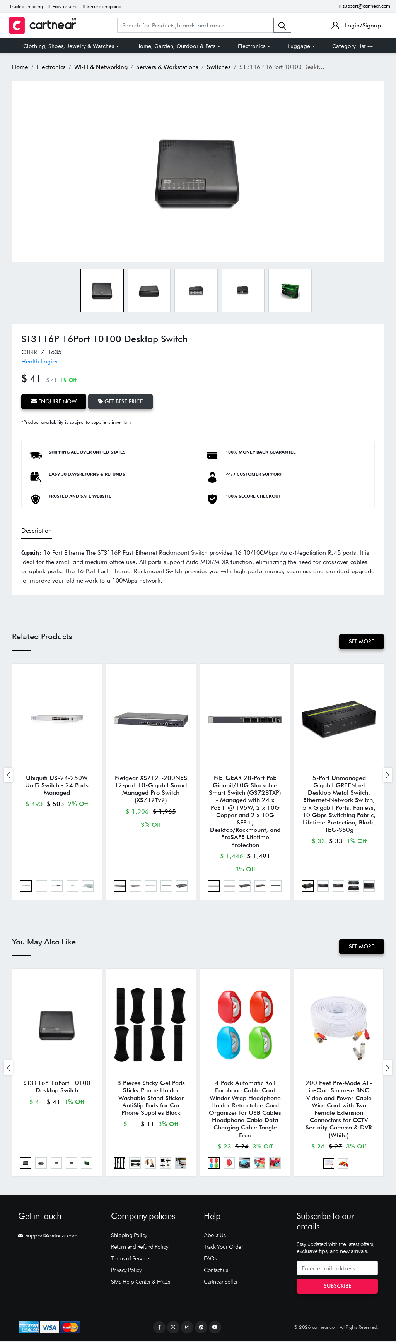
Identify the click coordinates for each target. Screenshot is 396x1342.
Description (36, 530)
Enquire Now (54, 401)
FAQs (210, 1259)
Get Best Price (121, 401)
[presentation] (8, 775)
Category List (352, 46)
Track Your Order (223, 1247)
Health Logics (39, 361)
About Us (214, 1235)
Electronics (251, 46)
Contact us (216, 1270)
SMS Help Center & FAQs (140, 1282)
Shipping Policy (129, 1235)
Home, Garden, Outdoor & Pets (175, 46)
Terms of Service (130, 1259)
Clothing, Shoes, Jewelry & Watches (68, 46)
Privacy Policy (126, 1270)
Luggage (299, 46)
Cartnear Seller (221, 1282)
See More (361, 641)
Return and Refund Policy (139, 1247)
